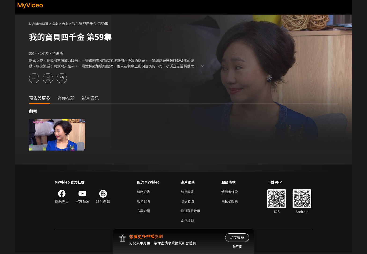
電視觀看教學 (191, 211)
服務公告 (144, 192)
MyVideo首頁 (39, 23)
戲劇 (57, 23)
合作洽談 (188, 221)
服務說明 (144, 201)
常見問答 (188, 192)
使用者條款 (231, 192)
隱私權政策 (231, 201)
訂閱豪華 (237, 237)
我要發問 (188, 201)
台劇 (67, 23)
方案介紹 (144, 211)
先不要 (237, 246)
